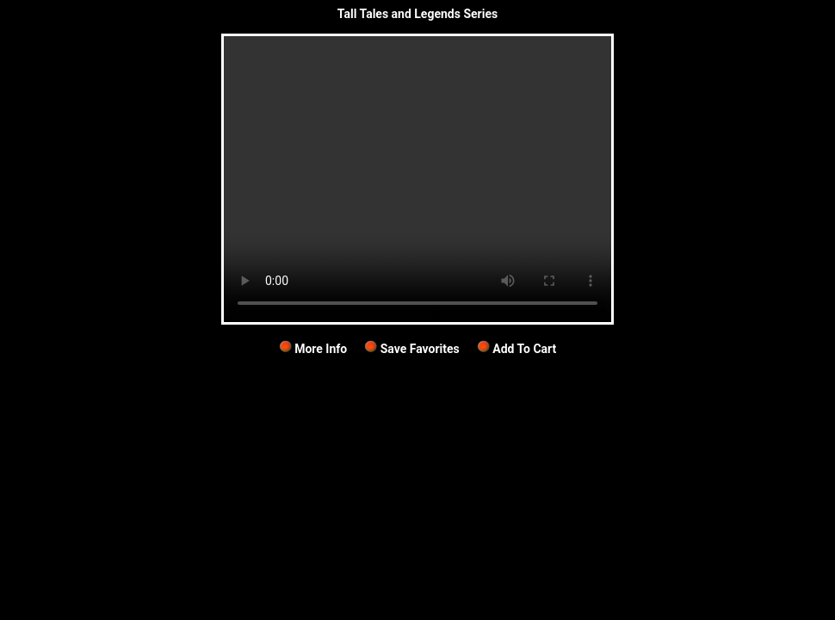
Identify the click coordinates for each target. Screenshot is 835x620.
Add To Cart (517, 349)
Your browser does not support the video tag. (417, 179)
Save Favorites (412, 349)
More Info (313, 349)
